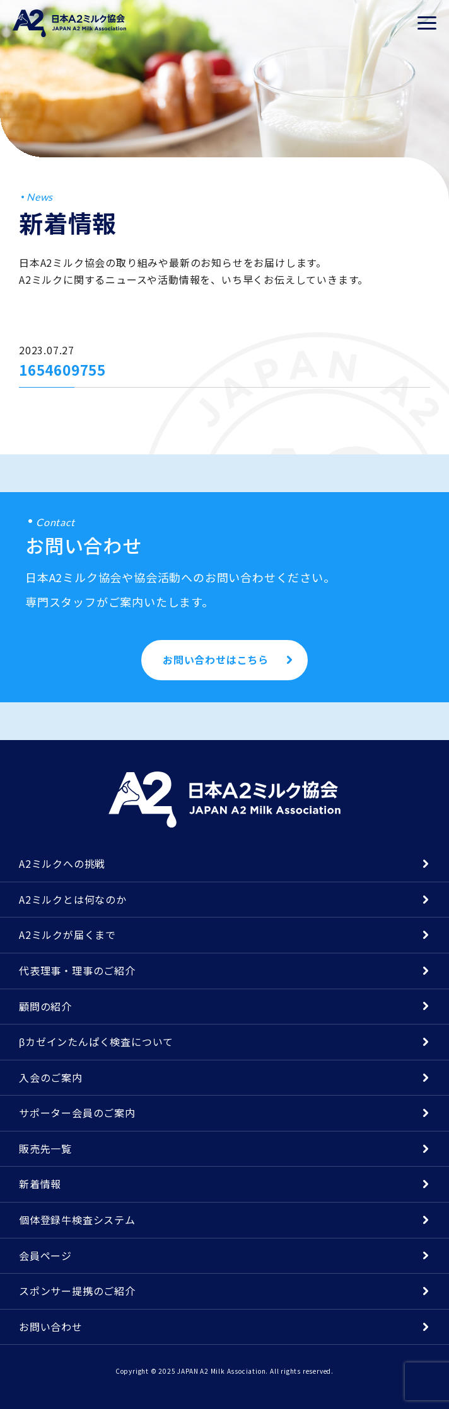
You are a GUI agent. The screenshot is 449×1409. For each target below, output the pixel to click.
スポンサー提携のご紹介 (77, 1290)
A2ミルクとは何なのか (73, 899)
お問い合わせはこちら (216, 659)
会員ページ (45, 1255)
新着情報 (40, 1183)
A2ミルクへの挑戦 (62, 863)
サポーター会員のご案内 (77, 1112)
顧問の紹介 (45, 1006)
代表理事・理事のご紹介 (77, 970)
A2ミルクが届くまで (67, 934)
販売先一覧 (45, 1148)
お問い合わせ (51, 1326)
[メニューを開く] (426, 23)
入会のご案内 (51, 1077)
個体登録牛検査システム (77, 1219)
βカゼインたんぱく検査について (96, 1041)
